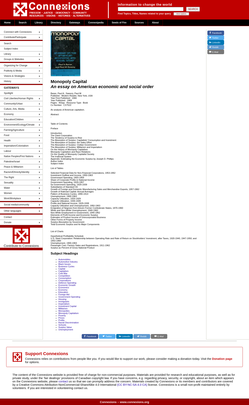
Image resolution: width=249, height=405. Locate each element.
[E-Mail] (159, 336)
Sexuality (8, 182)
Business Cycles (66, 266)
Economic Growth (66, 285)
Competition (64, 276)
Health (7, 140)
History (7, 81)
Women (8, 193)
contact (64, 381)
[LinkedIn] (124, 336)
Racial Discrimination (68, 322)
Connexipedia (96, 22)
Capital (61, 269)
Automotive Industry (68, 262)
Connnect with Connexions (18, 32)
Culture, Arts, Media (14, 109)
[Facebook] (90, 336)
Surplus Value (65, 327)
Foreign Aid (63, 294)
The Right (9, 177)
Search (22, 22)
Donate (7, 222)
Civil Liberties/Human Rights (18, 98)
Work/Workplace (12, 198)
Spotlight (8, 93)
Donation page (222, 358)
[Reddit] (141, 336)
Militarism (63, 308)
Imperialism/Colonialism (16, 145)
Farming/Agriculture (14, 130)
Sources (139, 22)
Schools (62, 325)
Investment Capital (67, 306)
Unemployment (65, 329)
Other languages (12, 211)
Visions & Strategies (14, 76)
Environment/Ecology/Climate (19, 124)
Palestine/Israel (12, 161)
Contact (8, 217)
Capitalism (63, 271)
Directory (56, 22)
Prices (61, 318)
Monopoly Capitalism (68, 313)
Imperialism (63, 304)
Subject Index (11, 48)
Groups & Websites (14, 59)
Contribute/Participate (15, 37)
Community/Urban (13, 103)
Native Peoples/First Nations (18, 156)
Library (39, 22)
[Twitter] (107, 336)
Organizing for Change (15, 65)
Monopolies (63, 311)
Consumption (64, 278)
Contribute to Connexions (21, 238)
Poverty (62, 315)
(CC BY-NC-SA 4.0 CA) (132, 384)
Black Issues (64, 264)
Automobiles (64, 259)
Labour (7, 151)
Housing (62, 299)
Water (7, 188)
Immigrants (63, 301)
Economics (63, 287)
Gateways (74, 22)
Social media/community (16, 204)
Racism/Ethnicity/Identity (16, 172)
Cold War (62, 273)
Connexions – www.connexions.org (124, 402)
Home (7, 22)
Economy (9, 114)
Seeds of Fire (119, 22)
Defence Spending (67, 283)
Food (6, 135)
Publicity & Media (13, 70)
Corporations (64, 280)
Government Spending (69, 297)
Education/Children (14, 119)
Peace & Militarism (13, 166)
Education (63, 292)
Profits (61, 320)
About (155, 22)
